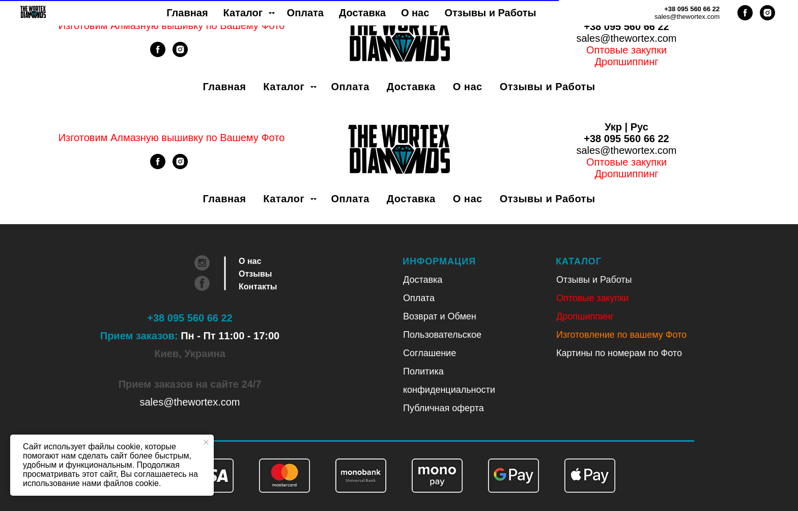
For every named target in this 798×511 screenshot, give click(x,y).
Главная (224, 86)
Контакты (258, 286)
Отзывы (255, 274)
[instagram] (180, 54)
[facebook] (157, 54)
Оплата (350, 86)
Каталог (285, 86)
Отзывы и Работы (547, 86)
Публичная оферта (443, 408)
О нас (467, 86)
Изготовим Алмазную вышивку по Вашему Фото (172, 25)
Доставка (411, 86)
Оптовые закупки (626, 50)
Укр (613, 14)
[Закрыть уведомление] (206, 442)
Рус (639, 14)
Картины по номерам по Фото (619, 353)
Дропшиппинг (585, 316)
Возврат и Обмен (439, 316)
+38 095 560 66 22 (626, 26)
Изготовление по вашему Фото (621, 335)
